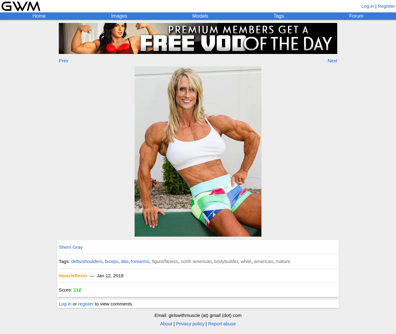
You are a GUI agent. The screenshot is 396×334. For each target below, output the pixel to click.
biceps (111, 261)
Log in (367, 6)
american (263, 261)
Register (386, 6)
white (246, 261)
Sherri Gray (71, 247)
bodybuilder (226, 261)
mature (283, 261)
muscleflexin (73, 275)
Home (39, 16)
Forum (356, 16)
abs (124, 261)
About (166, 323)
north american (196, 261)
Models (200, 16)
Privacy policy (190, 323)
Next (332, 60)
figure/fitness (165, 261)
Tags (278, 16)
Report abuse (222, 323)
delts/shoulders (86, 261)
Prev (63, 60)
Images (119, 16)
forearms (140, 261)
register (86, 303)
